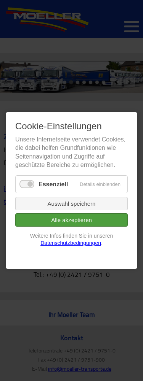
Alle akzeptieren (71, 220)
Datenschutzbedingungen (70, 243)
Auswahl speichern (72, 203)
